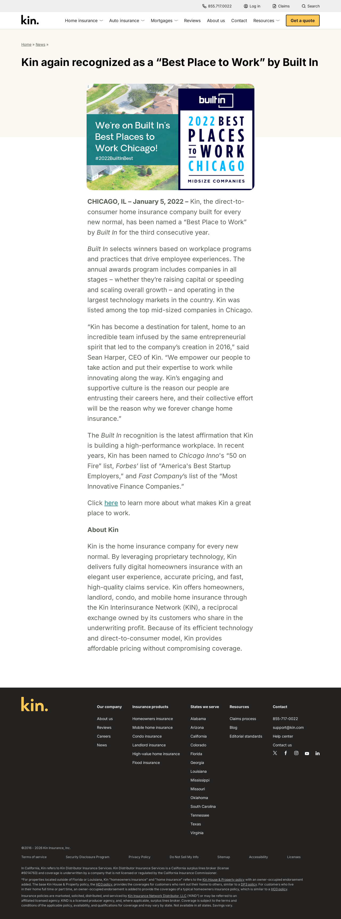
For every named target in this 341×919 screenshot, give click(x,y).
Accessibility (258, 857)
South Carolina (203, 806)
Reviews (192, 20)
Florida (196, 753)
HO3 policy (279, 889)
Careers (104, 736)
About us (216, 20)
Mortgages (164, 20)
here (111, 503)
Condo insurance (147, 736)
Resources (266, 20)
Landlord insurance (149, 745)
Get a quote (303, 20)
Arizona (197, 727)
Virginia (197, 832)
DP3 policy (249, 884)
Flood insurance (146, 762)
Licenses (294, 857)
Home (26, 44)
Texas (195, 824)
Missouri (197, 789)
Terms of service (34, 857)
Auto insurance (126, 20)
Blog (233, 727)
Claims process (243, 718)
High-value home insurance (156, 753)
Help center (283, 736)
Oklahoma (199, 797)
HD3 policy (104, 884)
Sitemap (223, 857)
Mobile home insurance (152, 727)
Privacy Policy (140, 857)
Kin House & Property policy (223, 879)
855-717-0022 (285, 718)
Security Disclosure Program (87, 857)
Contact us (282, 745)
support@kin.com (288, 727)
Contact (239, 20)
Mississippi (199, 780)
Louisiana (198, 771)
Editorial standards (246, 736)
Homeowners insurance (152, 718)
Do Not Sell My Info (184, 857)
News (40, 44)
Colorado (198, 745)
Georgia (197, 762)
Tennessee (199, 815)
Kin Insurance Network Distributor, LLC (157, 896)
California (198, 736)
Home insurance (84, 20)
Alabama (198, 718)
